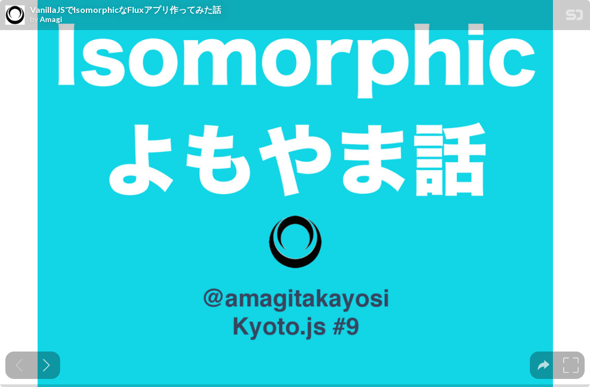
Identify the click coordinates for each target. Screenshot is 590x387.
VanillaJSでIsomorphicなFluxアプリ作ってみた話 (125, 9)
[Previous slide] (19, 365)
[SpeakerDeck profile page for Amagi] (15, 15)
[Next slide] (46, 365)
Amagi (51, 19)
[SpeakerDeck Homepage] (574, 17)
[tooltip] (543, 365)
